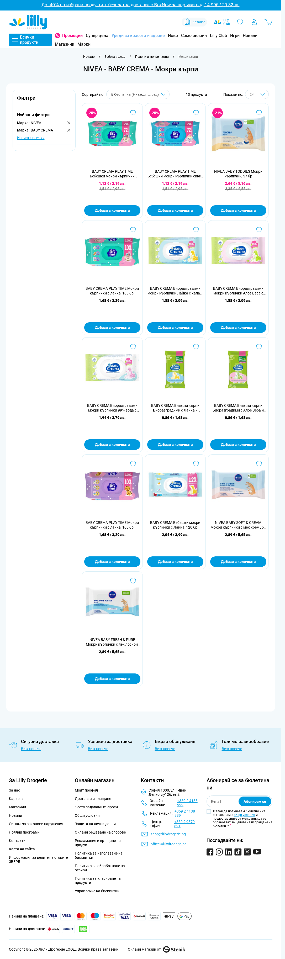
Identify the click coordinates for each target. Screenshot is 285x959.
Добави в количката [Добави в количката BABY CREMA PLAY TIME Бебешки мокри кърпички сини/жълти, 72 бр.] (175, 210)
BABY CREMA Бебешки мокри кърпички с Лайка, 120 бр (175, 524)
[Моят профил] (254, 22)
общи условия (244, 815)
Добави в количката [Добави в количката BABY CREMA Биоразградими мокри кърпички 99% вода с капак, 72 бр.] (112, 444)
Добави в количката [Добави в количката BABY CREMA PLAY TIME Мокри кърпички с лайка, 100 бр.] (112, 327)
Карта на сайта (22, 849)
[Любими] (240, 22)
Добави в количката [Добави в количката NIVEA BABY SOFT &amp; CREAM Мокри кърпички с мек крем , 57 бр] (238, 562)
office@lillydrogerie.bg (169, 844)
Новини (250, 35)
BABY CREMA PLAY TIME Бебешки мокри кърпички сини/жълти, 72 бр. (175, 173)
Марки (84, 44)
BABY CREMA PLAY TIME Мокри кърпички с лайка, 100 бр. (112, 290)
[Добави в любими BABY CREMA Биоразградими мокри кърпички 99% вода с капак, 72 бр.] (133, 347)
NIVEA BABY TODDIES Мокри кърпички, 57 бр (238, 173)
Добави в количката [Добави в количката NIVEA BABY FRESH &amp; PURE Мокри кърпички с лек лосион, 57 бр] (112, 679)
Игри (235, 35)
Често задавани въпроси (96, 807)
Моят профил (86, 790)
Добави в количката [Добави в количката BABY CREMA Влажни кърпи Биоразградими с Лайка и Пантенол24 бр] (175, 444)
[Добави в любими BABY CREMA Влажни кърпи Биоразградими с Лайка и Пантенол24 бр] (196, 347)
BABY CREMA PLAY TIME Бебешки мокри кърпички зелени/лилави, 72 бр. (112, 173)
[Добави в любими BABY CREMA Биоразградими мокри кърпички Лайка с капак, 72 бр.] (196, 230)
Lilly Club (218, 35)
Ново (173, 35)
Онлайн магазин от (156, 949)
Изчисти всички (31, 138)
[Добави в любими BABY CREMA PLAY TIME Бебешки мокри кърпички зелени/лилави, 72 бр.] (133, 113)
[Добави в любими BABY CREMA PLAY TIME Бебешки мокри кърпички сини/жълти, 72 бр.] (196, 113)
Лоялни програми (24, 832)
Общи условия (87, 815)
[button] (44, 101)
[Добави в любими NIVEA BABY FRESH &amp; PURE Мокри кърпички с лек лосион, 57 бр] (133, 581)
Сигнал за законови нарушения (36, 824)
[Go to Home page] (28, 22)
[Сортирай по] (138, 94)
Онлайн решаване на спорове (100, 832)
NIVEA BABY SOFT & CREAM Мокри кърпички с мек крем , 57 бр (238, 525)
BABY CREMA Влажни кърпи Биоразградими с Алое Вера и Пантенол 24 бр (238, 408)
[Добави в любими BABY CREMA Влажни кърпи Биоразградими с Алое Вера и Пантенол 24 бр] (259, 347)
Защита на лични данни (95, 824)
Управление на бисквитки (97, 891)
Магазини (64, 44)
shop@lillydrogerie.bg (168, 834)
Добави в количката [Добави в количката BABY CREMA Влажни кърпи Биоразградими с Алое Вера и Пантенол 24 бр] (238, 444)
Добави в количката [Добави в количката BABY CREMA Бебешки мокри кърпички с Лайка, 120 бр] (175, 562)
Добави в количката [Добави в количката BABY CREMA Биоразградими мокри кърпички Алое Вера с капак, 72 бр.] (238, 327)
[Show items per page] (257, 94)
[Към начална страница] (89, 57)
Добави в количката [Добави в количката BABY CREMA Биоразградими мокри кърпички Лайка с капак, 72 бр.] (175, 327)
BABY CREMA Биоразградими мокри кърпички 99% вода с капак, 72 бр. (112, 408)
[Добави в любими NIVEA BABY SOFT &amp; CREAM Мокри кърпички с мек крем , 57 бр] (259, 464)
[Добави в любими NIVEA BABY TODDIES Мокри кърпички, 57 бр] (259, 113)
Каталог (194, 22)
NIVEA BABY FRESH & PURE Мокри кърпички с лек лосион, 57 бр (112, 642)
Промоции (72, 35)
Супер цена (97, 35)
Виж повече (31, 749)
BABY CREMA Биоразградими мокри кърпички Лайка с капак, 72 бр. (175, 291)
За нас (14, 790)
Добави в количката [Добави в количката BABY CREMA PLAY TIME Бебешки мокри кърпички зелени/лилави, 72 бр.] (112, 210)
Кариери (16, 799)
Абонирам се (255, 801)
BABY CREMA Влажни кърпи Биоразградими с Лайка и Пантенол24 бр (175, 408)
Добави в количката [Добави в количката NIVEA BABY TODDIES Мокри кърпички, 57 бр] (238, 210)
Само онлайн (194, 35)
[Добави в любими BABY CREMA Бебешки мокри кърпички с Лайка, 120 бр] (196, 464)
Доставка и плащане (93, 799)
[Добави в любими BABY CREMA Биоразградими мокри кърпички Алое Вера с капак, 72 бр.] (259, 230)
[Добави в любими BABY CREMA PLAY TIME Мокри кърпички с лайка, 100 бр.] (133, 230)
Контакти (17, 841)
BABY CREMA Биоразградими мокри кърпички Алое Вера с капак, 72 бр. (238, 291)
